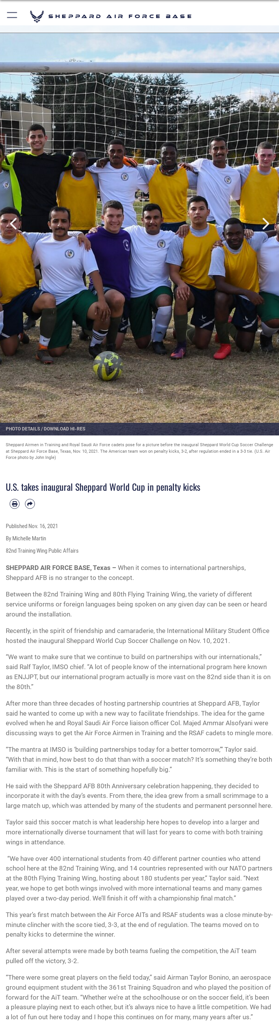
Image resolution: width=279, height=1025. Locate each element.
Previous (14, 223)
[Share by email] (30, 504)
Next (265, 223)
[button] (12, 16)
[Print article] (15, 504)
